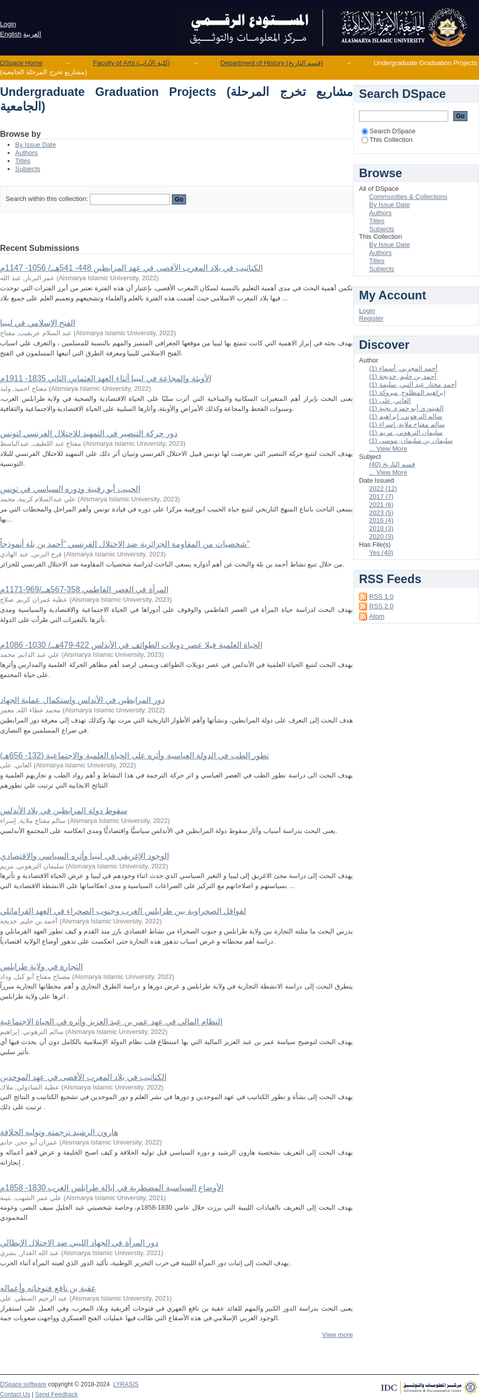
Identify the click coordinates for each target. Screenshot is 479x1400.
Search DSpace (388, 131)
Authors (26, 153)
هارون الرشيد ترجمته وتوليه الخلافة (59, 1132)
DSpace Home (21, 63)
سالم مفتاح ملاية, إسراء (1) (407, 424)
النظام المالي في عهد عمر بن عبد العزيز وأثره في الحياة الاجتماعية (111, 1021)
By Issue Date (35, 144)
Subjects (27, 169)
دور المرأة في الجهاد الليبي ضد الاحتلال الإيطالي (79, 1242)
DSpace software (23, 1384)
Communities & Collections (408, 196)
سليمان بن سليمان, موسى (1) (411, 440)
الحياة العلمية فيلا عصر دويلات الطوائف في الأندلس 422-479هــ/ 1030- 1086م (131, 645)
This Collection (387, 139)
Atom (376, 616)
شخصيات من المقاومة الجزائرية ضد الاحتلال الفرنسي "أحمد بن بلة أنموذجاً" (125, 544)
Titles (23, 161)
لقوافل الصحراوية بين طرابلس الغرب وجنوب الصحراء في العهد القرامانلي (123, 911)
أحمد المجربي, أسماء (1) (403, 368)
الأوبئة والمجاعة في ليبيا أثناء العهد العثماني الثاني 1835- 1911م (105, 378)
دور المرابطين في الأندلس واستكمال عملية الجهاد (82, 700)
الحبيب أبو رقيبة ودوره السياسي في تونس (70, 489)
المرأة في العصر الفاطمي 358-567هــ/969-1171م (84, 589)
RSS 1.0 (381, 596)
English (11, 34)
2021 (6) (381, 504)
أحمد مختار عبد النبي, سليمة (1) (413, 384)
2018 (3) (381, 528)
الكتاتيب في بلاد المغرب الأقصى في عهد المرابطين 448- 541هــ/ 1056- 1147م (131, 268)
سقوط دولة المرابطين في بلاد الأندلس (63, 810)
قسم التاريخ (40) (392, 464)
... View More (388, 448)
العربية (32, 34)
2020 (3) (381, 536)
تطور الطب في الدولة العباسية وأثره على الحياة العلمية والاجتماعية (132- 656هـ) (134, 755)
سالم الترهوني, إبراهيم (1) (405, 416)
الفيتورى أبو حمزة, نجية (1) (406, 408)
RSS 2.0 (381, 606)
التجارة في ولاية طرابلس (41, 966)
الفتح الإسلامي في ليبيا (37, 323)
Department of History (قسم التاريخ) (271, 63)
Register (371, 318)
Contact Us (15, 1394)
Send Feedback (56, 1394)
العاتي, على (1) (390, 400)
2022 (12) (383, 488)
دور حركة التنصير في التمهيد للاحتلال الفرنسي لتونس (88, 433)
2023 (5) (381, 512)
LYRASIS (125, 1384)
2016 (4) (381, 520)
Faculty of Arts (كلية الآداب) (131, 63)
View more (337, 1334)
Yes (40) (381, 552)
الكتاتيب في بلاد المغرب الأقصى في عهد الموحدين (83, 1077)
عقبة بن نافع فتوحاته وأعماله (48, 1288)
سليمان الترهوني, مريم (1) (406, 432)
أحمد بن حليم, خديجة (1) (403, 376)
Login (8, 24)
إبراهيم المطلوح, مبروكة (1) (407, 392)
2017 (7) (381, 496)
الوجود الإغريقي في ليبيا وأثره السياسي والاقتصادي (84, 856)
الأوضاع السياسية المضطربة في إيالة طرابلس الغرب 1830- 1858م (111, 1187)
